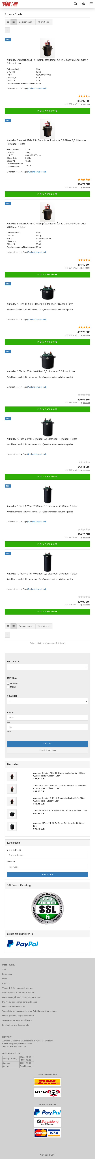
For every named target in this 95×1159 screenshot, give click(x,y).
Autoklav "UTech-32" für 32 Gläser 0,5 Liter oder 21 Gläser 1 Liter (42, 506)
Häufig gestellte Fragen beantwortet (18, 1016)
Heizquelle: (13, 661)
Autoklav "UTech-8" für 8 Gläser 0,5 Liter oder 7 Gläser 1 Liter (40, 304)
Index (4, 979)
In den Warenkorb (47, 111)
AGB (4, 969)
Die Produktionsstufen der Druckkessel (19, 1002)
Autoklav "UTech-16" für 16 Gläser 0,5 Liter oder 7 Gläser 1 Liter (41, 371)
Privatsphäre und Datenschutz (15, 1025)
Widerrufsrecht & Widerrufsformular (18, 992)
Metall (11, 687)
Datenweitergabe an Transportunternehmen (21, 997)
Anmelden (47, 874)
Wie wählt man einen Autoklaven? (17, 1020)
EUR (9, 731)
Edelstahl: (13, 683)
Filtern (47, 743)
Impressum (7, 974)
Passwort (11, 861)
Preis (10, 712)
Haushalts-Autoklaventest (13, 1006)
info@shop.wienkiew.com (20, 1044)
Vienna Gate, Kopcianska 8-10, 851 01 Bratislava (32, 1041)
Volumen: (12, 696)
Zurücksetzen (47, 750)
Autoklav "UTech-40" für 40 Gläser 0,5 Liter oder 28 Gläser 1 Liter (42, 573)
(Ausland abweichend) (36, 88)
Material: (12, 678)
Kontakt (5, 983)
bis (8, 722)
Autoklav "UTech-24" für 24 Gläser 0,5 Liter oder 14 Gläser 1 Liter (42, 438)
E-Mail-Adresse (14, 850)
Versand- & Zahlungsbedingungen (17, 988)
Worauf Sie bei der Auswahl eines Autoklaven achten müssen (29, 1011)
